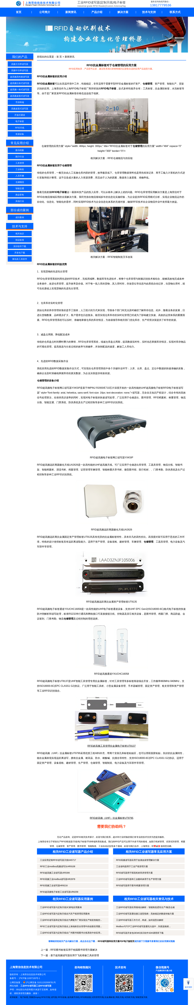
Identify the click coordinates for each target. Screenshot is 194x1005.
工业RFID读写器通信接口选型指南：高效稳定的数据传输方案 (145, 913)
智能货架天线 (141, 997)
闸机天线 (120, 997)
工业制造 (19, 169)
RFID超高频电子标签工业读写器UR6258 (59, 892)
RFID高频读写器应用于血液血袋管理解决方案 (137, 860)
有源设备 (19, 134)
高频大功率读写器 (19, 64)
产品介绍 (96, 12)
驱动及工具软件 (19, 259)
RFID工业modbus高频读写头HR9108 (57, 866)
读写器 (54, 997)
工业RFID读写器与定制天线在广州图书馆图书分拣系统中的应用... (71, 933)
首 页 (59, 56)
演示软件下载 (19, 246)
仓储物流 (19, 182)
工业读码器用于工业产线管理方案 (132, 866)
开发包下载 (19, 252)
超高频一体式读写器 (19, 89)
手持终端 (19, 102)
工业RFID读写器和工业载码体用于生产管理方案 (138, 879)
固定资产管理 (152, 686)
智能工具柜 (98, 686)
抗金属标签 (110, 997)
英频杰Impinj (34, 997)
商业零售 (19, 195)
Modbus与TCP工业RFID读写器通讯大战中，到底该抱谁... (143, 926)
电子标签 (19, 121)
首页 (18, 12)
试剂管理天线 (98, 997)
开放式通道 (19, 115)
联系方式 (175, 12)
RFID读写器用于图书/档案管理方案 (132, 885)
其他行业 (19, 201)
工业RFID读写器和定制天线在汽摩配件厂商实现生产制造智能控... (71, 920)
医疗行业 (19, 156)
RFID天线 (19, 127)
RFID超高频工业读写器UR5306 (55, 873)
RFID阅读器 (85, 997)
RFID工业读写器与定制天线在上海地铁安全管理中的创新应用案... (71, 926)
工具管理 (19, 163)
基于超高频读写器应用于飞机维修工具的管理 (74, 955)
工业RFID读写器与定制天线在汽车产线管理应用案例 (65, 913)
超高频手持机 (73, 997)
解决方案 (122, 12)
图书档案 (19, 150)
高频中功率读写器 (19, 70)
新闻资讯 (70, 12)
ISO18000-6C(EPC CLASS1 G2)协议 (59, 686)
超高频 (46, 681)
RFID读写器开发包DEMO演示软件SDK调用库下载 (140, 933)
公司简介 (44, 12)
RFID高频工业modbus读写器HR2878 (57, 879)
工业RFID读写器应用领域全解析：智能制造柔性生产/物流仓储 (145, 907)
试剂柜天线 (129, 997)
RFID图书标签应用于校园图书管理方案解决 (73, 950)
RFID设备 (62, 997)
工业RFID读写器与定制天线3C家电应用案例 (61, 907)
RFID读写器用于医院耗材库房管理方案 (134, 873)
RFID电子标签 (78, 88)
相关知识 (19, 233)
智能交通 (19, 188)
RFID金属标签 (123, 83)
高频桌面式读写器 (19, 108)
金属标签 (67, 753)
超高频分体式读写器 (19, 83)
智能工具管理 (83, 681)
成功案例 (19, 217)
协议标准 (19, 240)
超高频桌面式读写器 (19, 96)
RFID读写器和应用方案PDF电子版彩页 (116, 941)
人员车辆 (19, 175)
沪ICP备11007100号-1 (29, 978)
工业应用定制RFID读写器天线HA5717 (58, 860)
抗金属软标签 (162, 88)
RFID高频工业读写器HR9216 (54, 885)
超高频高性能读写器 (19, 77)
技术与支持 (149, 12)
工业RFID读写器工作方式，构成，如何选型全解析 (140, 920)
